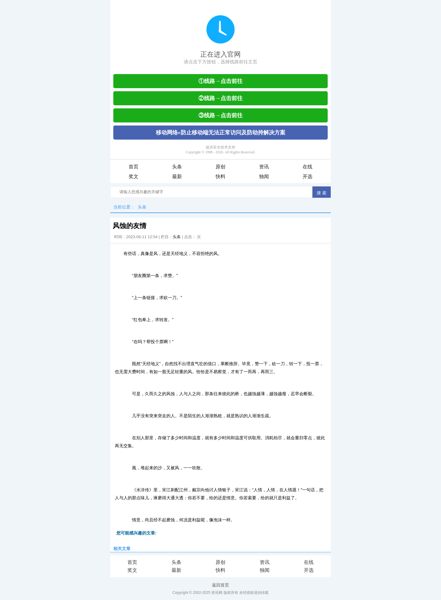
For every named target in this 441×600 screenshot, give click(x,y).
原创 (220, 166)
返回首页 (220, 585)
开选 (307, 176)
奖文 (133, 176)
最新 (177, 176)
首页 (133, 166)
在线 (307, 166)
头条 (177, 166)
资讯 (264, 166)
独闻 (264, 176)
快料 (220, 176)
